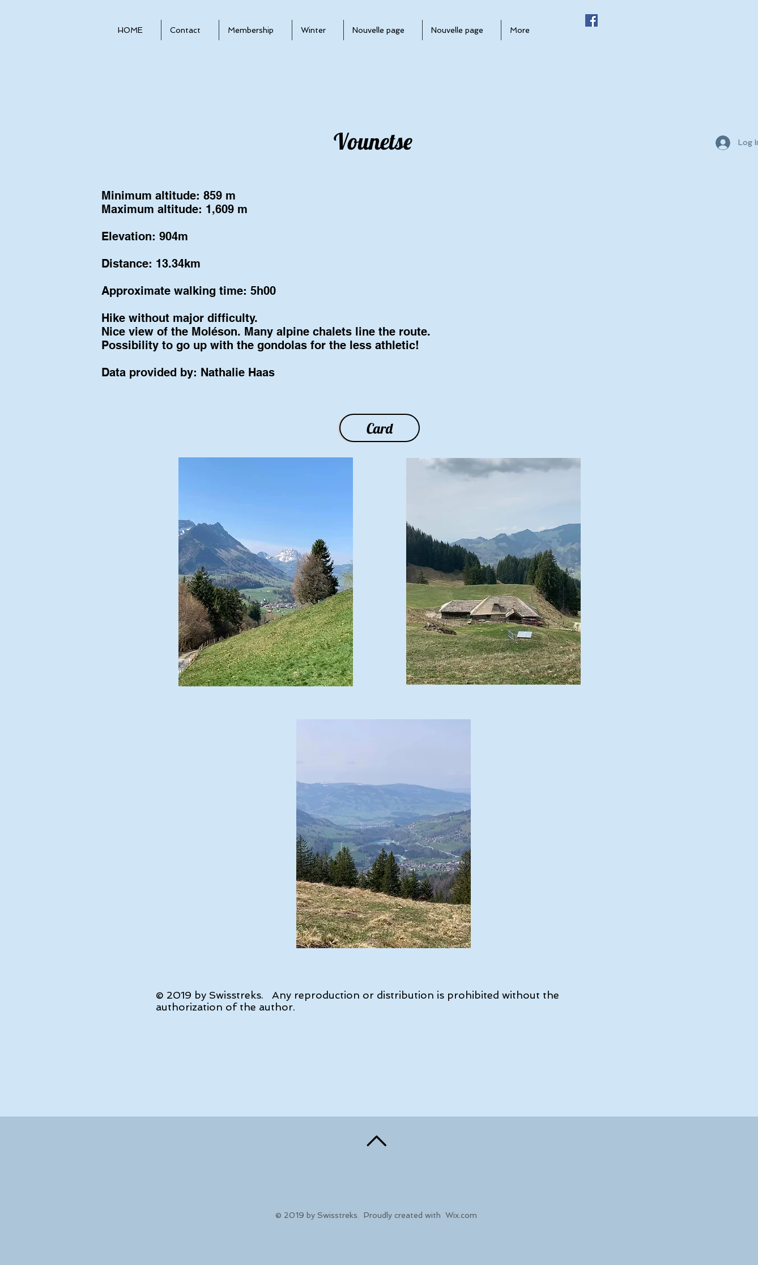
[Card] (379, 428)
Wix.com (461, 1215)
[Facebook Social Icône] (591, 20)
